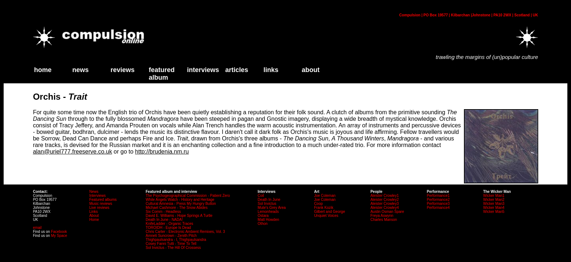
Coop (318, 204)
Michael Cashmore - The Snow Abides (177, 208)
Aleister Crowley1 (384, 196)
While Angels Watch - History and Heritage (180, 200)
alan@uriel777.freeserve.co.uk (72, 151)
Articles (236, 70)
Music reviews (100, 204)
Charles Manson (383, 220)
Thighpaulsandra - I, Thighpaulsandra (176, 240)
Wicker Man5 (493, 212)
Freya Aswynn (381, 216)
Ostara (263, 216)
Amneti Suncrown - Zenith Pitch (171, 236)
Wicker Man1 (493, 196)
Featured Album (161, 73)
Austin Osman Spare (387, 212)
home (42, 70)
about (310, 70)
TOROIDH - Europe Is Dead (168, 228)
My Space (59, 236)
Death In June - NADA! (164, 220)
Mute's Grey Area (272, 208)
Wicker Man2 (493, 200)
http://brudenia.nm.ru (162, 151)
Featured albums (103, 200)
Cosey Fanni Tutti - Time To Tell (171, 244)
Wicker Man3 (493, 204)
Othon (263, 224)
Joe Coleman (324, 196)
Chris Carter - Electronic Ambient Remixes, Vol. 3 (185, 232)
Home (94, 220)
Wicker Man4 (493, 208)
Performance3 (438, 204)
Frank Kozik (323, 208)
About (94, 216)
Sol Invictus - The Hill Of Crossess (173, 248)
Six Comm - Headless (163, 212)
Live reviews (99, 208)
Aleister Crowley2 (384, 200)
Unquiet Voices (326, 216)
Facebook (59, 232)
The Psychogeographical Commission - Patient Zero (188, 196)
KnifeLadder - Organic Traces (169, 224)
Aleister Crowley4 (384, 208)
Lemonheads (268, 212)
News (80, 70)
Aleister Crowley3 (384, 204)
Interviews (203, 70)
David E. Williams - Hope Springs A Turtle (179, 216)
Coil (261, 196)
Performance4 (438, 208)
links (270, 70)
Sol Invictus (267, 204)
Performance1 (438, 196)
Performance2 (438, 200)
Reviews (122, 70)
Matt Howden (268, 220)
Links (93, 212)
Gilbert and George (329, 212)
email (37, 228)
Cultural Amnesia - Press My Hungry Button (181, 204)
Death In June (269, 200)
